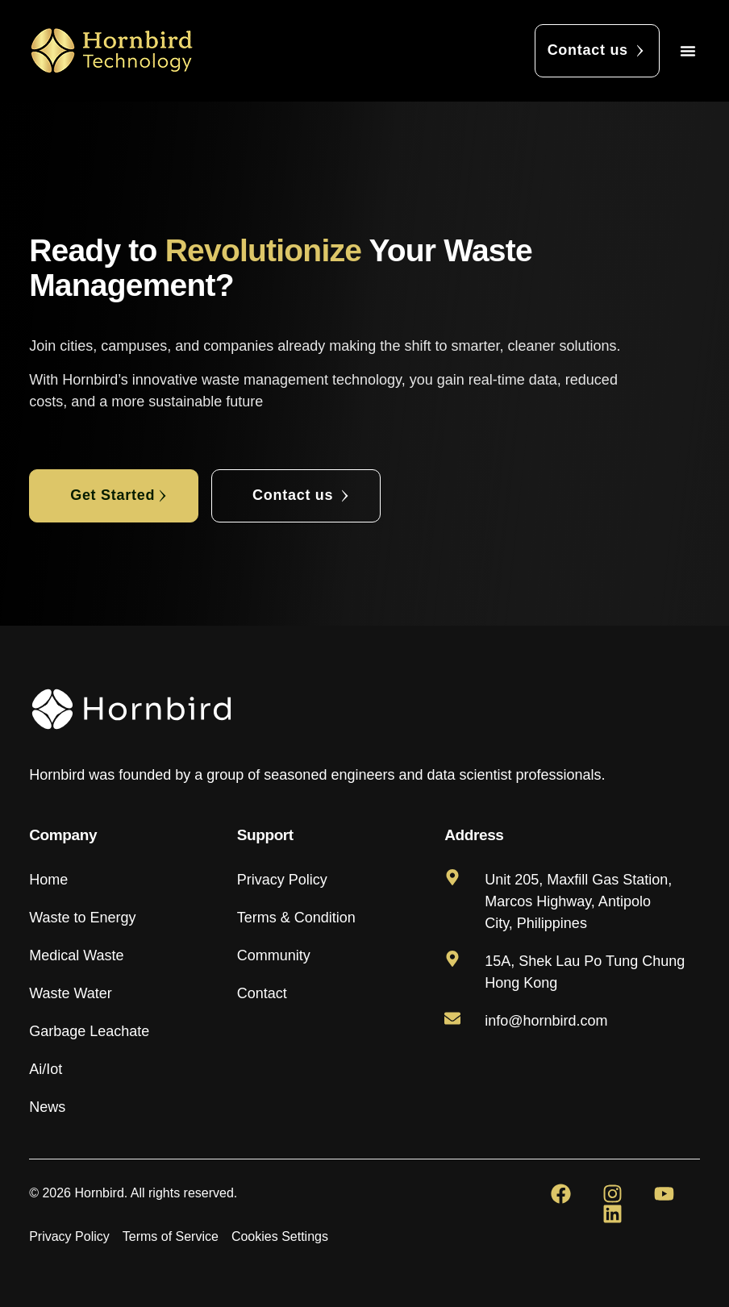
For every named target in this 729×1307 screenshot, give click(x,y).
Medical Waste (76, 955)
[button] (688, 51)
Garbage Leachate (89, 1031)
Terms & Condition (296, 917)
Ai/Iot (45, 1069)
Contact (262, 993)
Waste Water (70, 993)
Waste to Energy (82, 917)
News (47, 1107)
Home (48, 880)
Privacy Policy (282, 880)
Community (273, 955)
